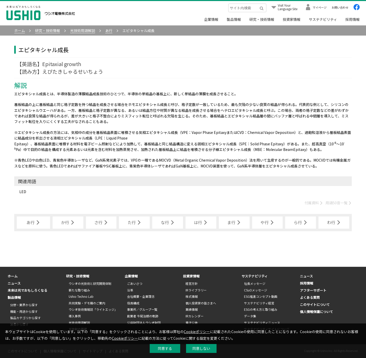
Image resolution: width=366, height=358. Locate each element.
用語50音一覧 (339, 202)
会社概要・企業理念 (141, 296)
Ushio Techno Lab (81, 296)
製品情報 (234, 19)
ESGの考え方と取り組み (260, 309)
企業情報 (211, 19)
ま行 (234, 222)
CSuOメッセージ (255, 290)
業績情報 (192, 309)
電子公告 (192, 322)
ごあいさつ (134, 283)
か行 (68, 222)
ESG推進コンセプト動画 (260, 296)
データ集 (250, 316)
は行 (201, 222)
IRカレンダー (195, 316)
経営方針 (192, 283)
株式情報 (192, 296)
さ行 (101, 222)
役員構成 (133, 303)
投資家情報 (291, 19)
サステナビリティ (323, 19)
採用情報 (352, 19)
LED (22, 191)
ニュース (14, 283)
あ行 (33, 222)
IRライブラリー (196, 290)
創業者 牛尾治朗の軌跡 (142, 316)
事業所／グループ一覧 (142, 309)
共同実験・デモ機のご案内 (87, 303)
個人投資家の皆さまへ (201, 303)
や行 (267, 222)
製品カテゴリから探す (25, 318)
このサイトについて (315, 304)
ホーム (13, 276)
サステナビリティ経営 (259, 303)
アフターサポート (313, 290)
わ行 (334, 222)
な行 (168, 222)
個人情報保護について (316, 311)
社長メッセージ (254, 283)
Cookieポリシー (197, 331)
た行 (134, 222)
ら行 (301, 222)
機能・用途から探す (24, 311)
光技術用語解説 (79, 322)
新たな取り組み (79, 290)
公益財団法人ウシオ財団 (144, 322)
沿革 (130, 290)
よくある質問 (310, 297)
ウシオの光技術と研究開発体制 (90, 283)
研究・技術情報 (261, 19)
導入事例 (75, 316)
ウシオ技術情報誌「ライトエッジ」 (93, 309)
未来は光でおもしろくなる (27, 290)
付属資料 (313, 202)
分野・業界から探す (24, 305)
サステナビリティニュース (262, 322)
